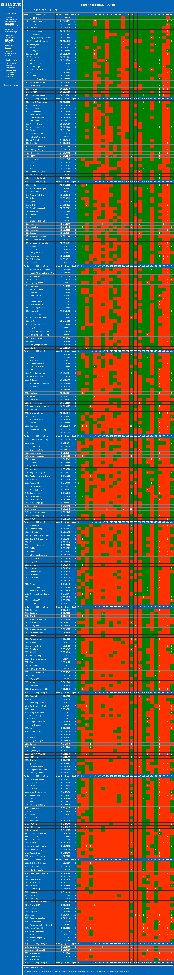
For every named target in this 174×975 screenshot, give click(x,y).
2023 (11, 74)
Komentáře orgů (11, 32)
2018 (14, 70)
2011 (11, 66)
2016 (7, 70)
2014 (11, 68)
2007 (7, 63)
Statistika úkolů (10, 21)
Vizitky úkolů (9, 24)
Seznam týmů (10, 35)
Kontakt (8, 56)
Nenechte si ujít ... (11, 54)
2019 (7, 72)
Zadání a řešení (10, 13)
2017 (11, 70)
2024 (14, 74)
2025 (7, 76)
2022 (7, 74)
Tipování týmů (10, 37)
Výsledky (8, 17)
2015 (14, 68)
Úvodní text (9, 46)
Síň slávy (8, 51)
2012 (14, 66)
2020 (11, 72)
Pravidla (8, 48)
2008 (11, 63)
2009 (14, 63)
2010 (7, 66)
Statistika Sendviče (12, 26)
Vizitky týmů (9, 42)
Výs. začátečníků (11, 19)
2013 (7, 68)
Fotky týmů (9, 40)
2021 (14, 72)
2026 (11, 76)
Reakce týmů (9, 29)
